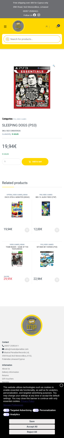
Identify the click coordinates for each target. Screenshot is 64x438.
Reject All (32, 432)
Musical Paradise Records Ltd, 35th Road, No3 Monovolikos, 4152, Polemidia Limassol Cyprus (17, 355)
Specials (5, 382)
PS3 (14, 119)
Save (31, 421)
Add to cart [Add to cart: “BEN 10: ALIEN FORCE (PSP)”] (57, 230)
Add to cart (37, 162)
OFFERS (9, 195)
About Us (6, 369)
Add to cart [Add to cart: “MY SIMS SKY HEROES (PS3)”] (57, 279)
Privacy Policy (27, 401)
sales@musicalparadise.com (16, 349)
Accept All (32, 426)
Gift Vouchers (8, 379)
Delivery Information (10, 372)
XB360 (25, 195)
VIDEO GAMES (21, 119)
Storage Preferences (13, 405)
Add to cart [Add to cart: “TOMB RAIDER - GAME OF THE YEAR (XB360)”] (27, 279)
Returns (5, 375)
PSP (40, 195)
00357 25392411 (11, 346)
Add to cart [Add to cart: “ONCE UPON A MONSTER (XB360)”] (27, 230)
